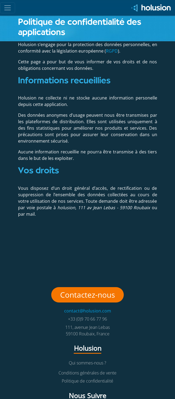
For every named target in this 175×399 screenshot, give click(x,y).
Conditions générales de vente (87, 373)
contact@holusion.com (87, 311)
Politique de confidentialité (87, 381)
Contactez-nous (87, 295)
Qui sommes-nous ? (87, 363)
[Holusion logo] (149, 8)
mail (30, 214)
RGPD (112, 51)
